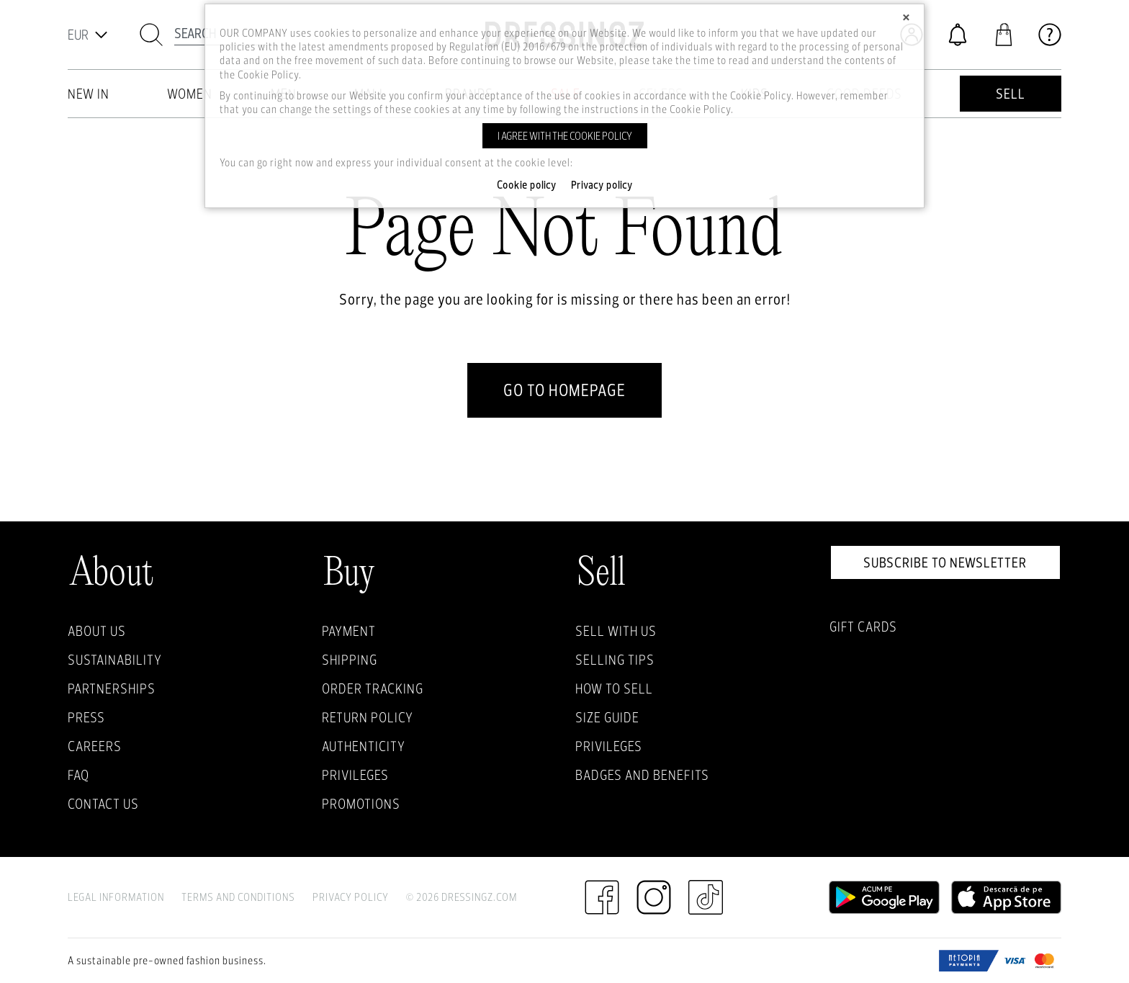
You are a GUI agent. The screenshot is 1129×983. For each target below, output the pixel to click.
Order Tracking (372, 688)
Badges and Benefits (642, 775)
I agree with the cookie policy (565, 136)
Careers (95, 746)
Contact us (103, 803)
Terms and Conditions (238, 897)
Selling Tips (615, 659)
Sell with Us (616, 630)
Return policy (367, 717)
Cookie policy (527, 185)
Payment (349, 630)
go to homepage (564, 390)
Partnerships (112, 688)
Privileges (355, 775)
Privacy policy (602, 185)
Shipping (349, 659)
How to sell (614, 688)
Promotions (361, 803)
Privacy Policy (350, 897)
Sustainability (115, 659)
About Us (97, 630)
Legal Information (116, 897)
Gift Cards (863, 626)
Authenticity (363, 746)
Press (86, 717)
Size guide (607, 717)
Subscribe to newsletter (945, 562)
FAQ (78, 775)
